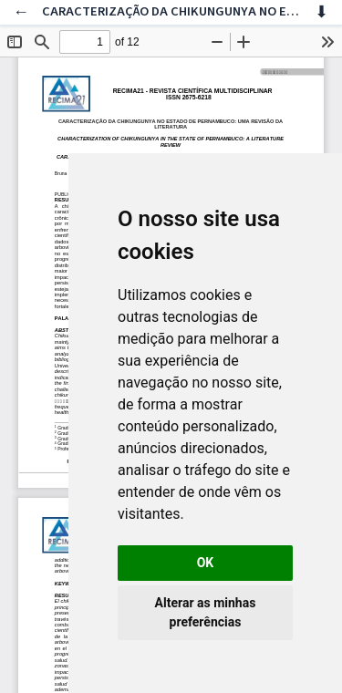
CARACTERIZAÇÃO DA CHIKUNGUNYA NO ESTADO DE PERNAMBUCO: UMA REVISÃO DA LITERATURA (171, 11)
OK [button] (205, 562)
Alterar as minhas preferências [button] (205, 612)
